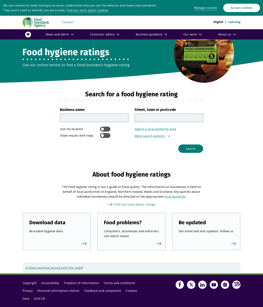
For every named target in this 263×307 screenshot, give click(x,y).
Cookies (131, 291)
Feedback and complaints (102, 291)
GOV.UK (39, 298)
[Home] (28, 34)
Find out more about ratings (135, 204)
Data (25, 298)
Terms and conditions (119, 283)
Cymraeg (234, 22)
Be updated (192, 222)
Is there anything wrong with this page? (54, 268)
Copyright (29, 283)
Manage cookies (205, 8)
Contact (67, 22)
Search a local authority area (155, 129)
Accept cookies (241, 8)
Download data (47, 222)
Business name (72, 110)
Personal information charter (58, 291)
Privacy (27, 291)
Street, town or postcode (155, 110)
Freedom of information (81, 283)
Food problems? (123, 222)
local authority (175, 196)
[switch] (105, 129)
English (218, 22)
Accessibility (50, 283)
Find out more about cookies (87, 10)
